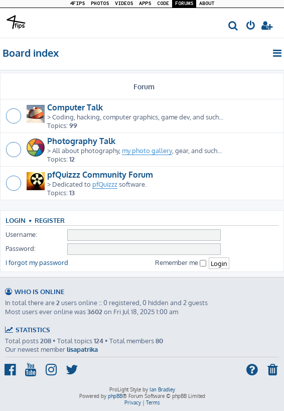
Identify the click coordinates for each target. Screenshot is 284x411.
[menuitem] (233, 26)
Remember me (180, 262)
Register (50, 220)
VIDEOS (124, 4)
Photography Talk (81, 141)
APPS (145, 4)
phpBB (115, 396)
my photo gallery (147, 150)
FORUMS (184, 4)
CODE (163, 4)
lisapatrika (82, 349)
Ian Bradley (162, 389)
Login (16, 220)
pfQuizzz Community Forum (100, 175)
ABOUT (206, 4)
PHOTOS (100, 4)
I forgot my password (37, 262)
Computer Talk (75, 107)
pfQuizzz (104, 184)
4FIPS (77, 4)
